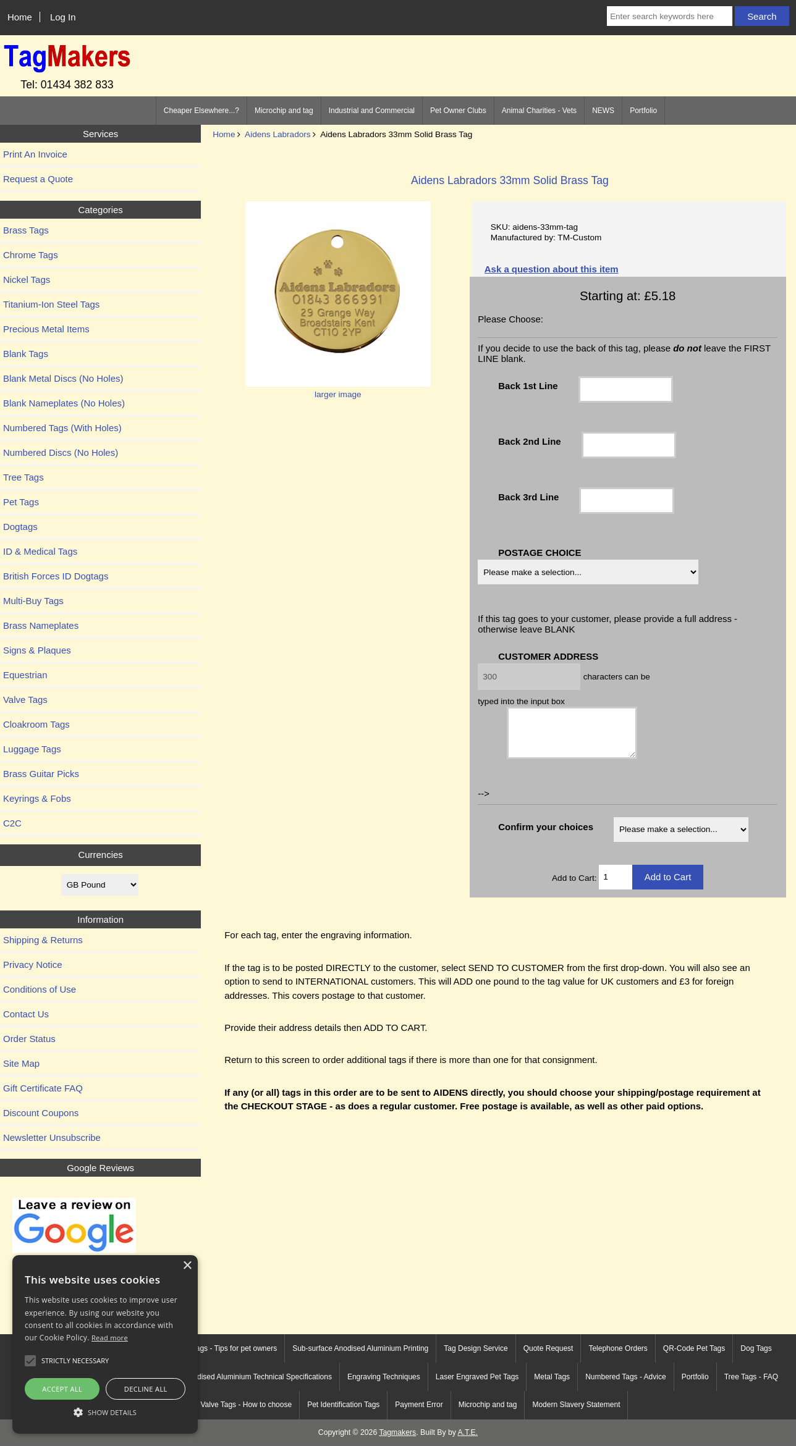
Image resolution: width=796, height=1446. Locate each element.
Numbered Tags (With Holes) (62, 427)
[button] (105, 1412)
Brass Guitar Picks (41, 773)
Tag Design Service (475, 1348)
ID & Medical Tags (40, 551)
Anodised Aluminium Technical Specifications (258, 1376)
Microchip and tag (284, 110)
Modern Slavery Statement (576, 1404)
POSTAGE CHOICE (539, 552)
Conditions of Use (39, 989)
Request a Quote (38, 179)
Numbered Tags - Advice (625, 1376)
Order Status (29, 1038)
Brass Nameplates (40, 625)
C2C (12, 823)
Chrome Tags (30, 255)
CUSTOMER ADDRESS (548, 656)
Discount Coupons (40, 1113)
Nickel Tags (26, 279)
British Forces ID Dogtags (55, 576)
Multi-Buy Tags (33, 600)
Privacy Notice (32, 964)
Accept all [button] (62, 1388)
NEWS (603, 110)
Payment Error (418, 1404)
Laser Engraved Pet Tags (477, 1376)
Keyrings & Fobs (37, 798)
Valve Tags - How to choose (246, 1404)
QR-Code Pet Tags (694, 1348)
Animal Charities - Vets (539, 110)
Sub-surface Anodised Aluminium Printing (360, 1348)
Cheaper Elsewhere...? (201, 110)
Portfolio (643, 110)
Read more (109, 1337)
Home (19, 17)
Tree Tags (23, 477)
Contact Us (26, 1014)
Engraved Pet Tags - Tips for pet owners (211, 1348)
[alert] (105, 1344)
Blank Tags (25, 353)
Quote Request (548, 1348)
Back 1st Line (527, 385)
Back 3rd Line (528, 497)
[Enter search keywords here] (669, 16)
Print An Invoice (35, 154)
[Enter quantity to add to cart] (615, 886)
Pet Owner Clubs (458, 110)
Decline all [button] (145, 1388)
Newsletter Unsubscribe (52, 1137)
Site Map (21, 1063)
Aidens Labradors (278, 134)
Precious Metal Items (46, 329)
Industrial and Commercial (372, 110)
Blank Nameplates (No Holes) (64, 403)
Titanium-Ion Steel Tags (51, 304)
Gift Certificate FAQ (43, 1088)
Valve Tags (25, 699)
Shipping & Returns (43, 940)
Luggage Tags (32, 749)
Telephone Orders (617, 1348)
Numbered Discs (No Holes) (60, 452)
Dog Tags (755, 1348)
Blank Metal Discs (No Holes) (63, 378)
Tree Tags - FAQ (751, 1376)
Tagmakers (397, 1432)
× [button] (187, 1266)
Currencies (100, 854)
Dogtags (20, 526)
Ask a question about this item (552, 269)
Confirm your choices (545, 836)
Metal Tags (552, 1376)
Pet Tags (21, 502)
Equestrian (25, 675)
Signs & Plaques (37, 650)
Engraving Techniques (383, 1376)
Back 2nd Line (529, 441)
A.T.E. (468, 1432)
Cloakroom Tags (36, 724)
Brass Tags (26, 230)
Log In (63, 17)
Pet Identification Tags (343, 1404)
